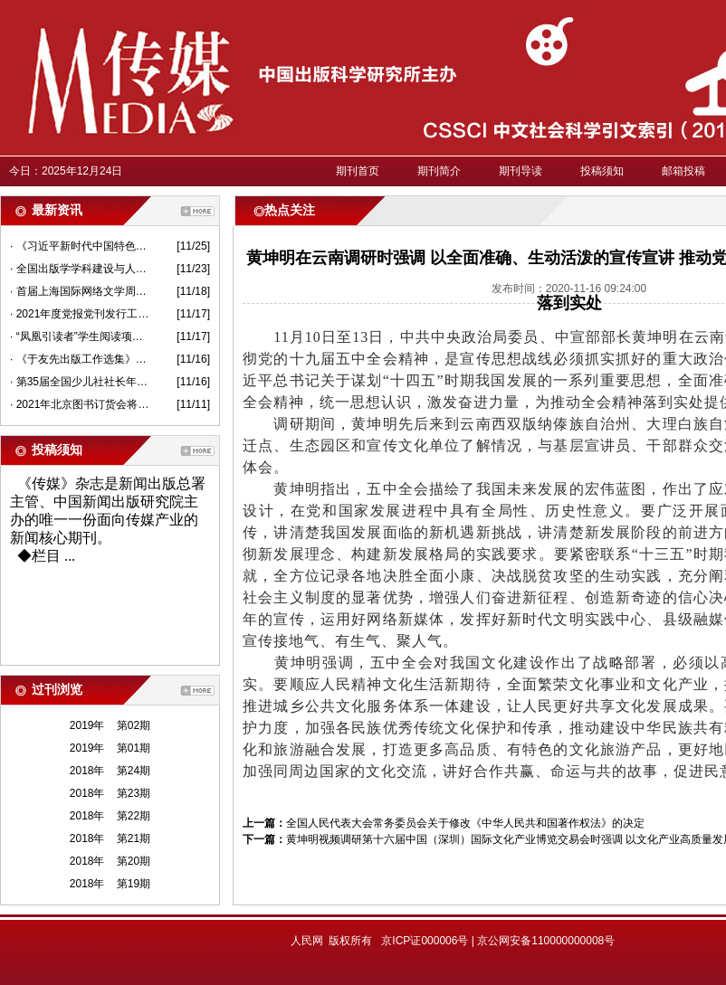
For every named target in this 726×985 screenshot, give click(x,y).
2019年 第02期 (110, 725)
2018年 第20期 (110, 861)
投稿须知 (602, 171)
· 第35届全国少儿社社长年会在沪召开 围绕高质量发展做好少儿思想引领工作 (80, 381)
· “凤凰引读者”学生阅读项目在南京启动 (80, 336)
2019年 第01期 (110, 748)
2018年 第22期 (110, 816)
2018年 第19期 (110, 883)
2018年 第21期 (110, 838)
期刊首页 (357, 171)
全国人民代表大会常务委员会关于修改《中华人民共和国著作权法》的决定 (465, 823)
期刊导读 (520, 171)
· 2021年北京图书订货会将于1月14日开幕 (80, 404)
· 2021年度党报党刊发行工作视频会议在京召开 (80, 314)
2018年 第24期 (110, 770)
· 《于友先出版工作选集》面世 (80, 359)
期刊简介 (439, 171)
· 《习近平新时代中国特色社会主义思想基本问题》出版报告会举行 (80, 246)
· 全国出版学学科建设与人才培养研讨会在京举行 (80, 268)
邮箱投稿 (683, 171)
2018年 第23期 (110, 793)
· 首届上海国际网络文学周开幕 (80, 291)
